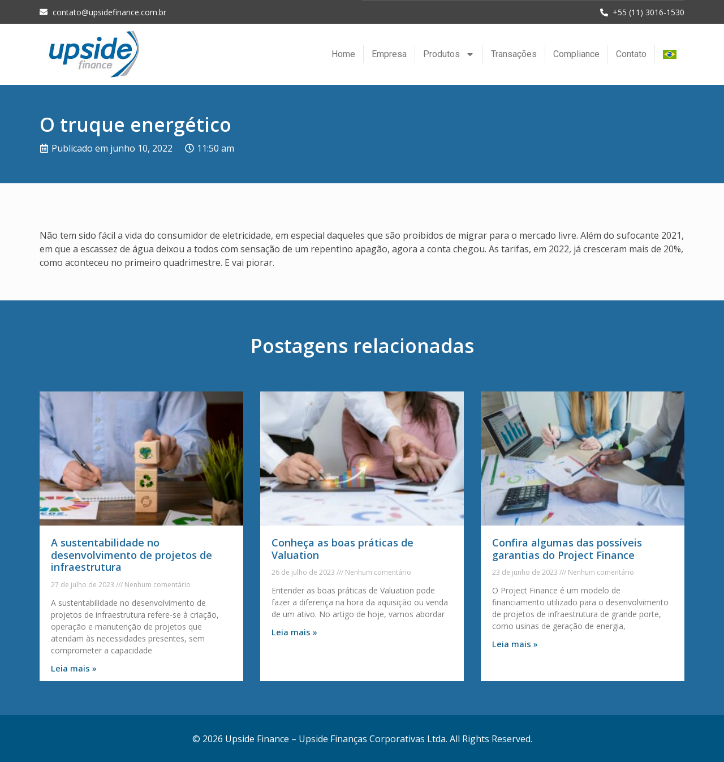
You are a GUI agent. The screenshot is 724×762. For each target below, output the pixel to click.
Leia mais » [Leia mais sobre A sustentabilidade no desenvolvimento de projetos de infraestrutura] (74, 667)
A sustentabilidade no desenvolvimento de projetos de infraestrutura (131, 554)
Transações (514, 53)
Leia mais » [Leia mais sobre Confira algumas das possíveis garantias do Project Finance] (515, 643)
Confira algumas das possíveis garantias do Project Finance (567, 548)
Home (343, 53)
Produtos (449, 54)
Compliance (576, 53)
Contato (631, 53)
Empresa (389, 53)
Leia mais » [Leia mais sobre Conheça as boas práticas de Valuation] (294, 631)
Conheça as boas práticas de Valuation (342, 548)
